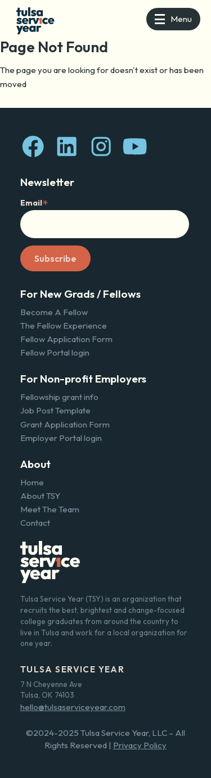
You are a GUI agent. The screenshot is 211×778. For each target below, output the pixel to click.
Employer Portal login (61, 438)
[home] (33, 19)
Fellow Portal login (54, 352)
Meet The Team (49, 509)
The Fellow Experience (63, 325)
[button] (173, 19)
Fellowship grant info (59, 397)
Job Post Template (55, 410)
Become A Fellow (54, 312)
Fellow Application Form (66, 339)
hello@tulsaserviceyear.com (72, 707)
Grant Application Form (65, 424)
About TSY (40, 495)
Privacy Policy (140, 745)
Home (32, 482)
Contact (35, 522)
